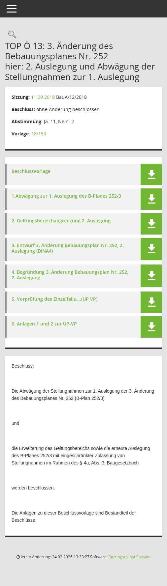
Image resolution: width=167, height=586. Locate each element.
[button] (151, 174)
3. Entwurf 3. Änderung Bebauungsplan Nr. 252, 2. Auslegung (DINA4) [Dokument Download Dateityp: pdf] (68, 248)
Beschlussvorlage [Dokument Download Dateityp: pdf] (31, 171)
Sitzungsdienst (129, 557)
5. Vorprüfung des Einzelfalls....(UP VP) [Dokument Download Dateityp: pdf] (54, 299)
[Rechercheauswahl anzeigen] (10, 34)
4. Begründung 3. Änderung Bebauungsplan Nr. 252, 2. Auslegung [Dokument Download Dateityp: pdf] (70, 275)
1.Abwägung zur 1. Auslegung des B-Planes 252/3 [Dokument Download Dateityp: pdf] (66, 196)
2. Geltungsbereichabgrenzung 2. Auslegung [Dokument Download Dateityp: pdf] (61, 221)
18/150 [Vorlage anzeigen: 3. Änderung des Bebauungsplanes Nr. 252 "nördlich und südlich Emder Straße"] (38, 133)
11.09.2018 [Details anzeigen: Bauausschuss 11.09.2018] (43, 97)
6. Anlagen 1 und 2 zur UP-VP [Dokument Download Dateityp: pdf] (44, 324)
